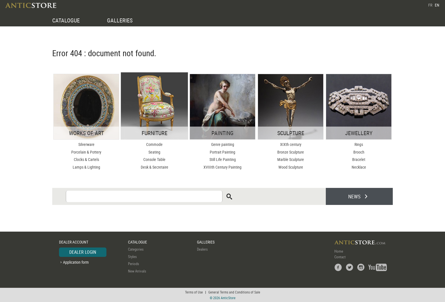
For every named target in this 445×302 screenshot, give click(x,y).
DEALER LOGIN (82, 252)
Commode (154, 144)
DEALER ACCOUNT (73, 242)
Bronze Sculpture (290, 152)
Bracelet (358, 159)
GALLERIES (120, 20)
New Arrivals (137, 271)
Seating (154, 152)
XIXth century (290, 144)
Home (338, 251)
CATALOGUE (66, 20)
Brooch (358, 152)
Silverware (86, 144)
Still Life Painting (222, 159)
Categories (136, 249)
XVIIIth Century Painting (222, 167)
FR (430, 5)
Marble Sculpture (290, 159)
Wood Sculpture (290, 167)
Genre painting (222, 144)
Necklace (359, 167)
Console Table (154, 159)
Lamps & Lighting (86, 167)
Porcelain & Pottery (86, 152)
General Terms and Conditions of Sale (234, 292)
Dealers (202, 249)
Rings (358, 144)
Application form (76, 262)
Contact (340, 256)
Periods (133, 263)
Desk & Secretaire (154, 167)
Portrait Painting (222, 152)
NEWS (354, 196)
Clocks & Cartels (86, 159)
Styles (132, 256)
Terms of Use (194, 292)
